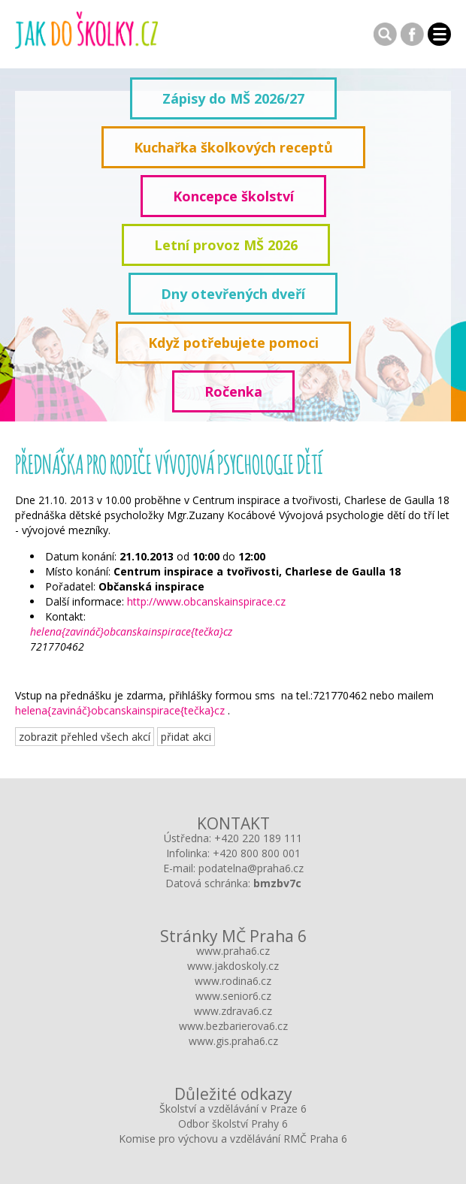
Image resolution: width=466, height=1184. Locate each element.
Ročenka (233, 391)
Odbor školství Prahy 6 (233, 1123)
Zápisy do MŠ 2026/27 (233, 98)
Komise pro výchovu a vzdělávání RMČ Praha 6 (233, 1138)
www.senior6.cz (233, 996)
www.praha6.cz (233, 951)
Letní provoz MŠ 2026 (226, 245)
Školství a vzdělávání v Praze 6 (233, 1108)
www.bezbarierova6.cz (233, 1026)
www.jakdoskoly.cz (233, 966)
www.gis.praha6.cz (233, 1041)
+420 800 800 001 (257, 853)
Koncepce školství (233, 196)
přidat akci (186, 736)
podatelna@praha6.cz (251, 868)
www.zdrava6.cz (233, 1011)
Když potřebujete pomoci (233, 343)
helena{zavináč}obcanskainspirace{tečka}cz (131, 631)
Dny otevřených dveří (233, 294)
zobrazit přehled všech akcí (84, 736)
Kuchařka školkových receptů (233, 147)
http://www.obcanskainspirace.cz (206, 601)
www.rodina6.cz (233, 981)
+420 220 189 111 (258, 838)
